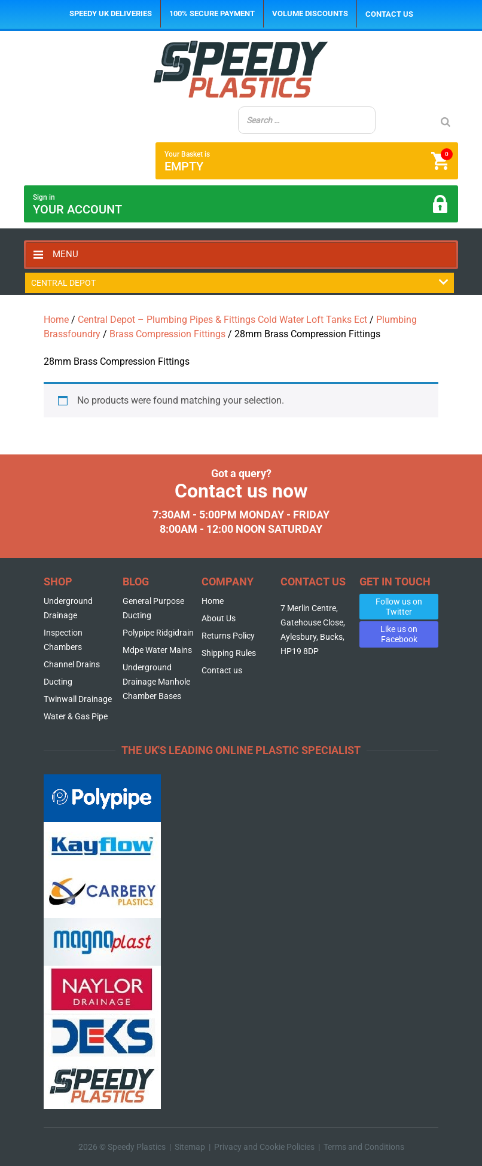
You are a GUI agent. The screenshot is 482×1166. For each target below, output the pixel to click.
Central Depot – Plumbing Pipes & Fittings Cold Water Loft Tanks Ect (222, 319)
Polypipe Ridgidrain (158, 632)
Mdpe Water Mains (157, 650)
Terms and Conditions (364, 1147)
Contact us (389, 14)
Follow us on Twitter (399, 606)
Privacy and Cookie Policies (264, 1147)
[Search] (445, 121)
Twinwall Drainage (78, 699)
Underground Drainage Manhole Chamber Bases (156, 682)
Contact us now (241, 491)
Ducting (58, 681)
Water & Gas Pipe (76, 716)
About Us (219, 618)
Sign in (241, 204)
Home (56, 319)
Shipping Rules (229, 653)
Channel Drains (72, 664)
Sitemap (190, 1147)
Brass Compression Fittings (167, 334)
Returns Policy (228, 635)
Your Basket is (308, 160)
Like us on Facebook (398, 634)
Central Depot (239, 283)
